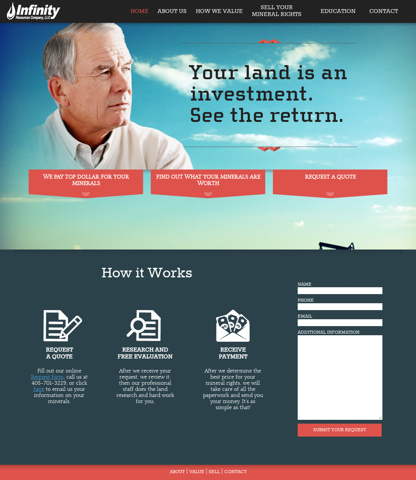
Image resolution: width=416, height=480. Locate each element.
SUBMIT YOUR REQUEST (339, 430)
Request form (47, 377)
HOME (139, 11)
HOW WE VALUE (219, 11)
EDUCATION (338, 11)
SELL (214, 472)
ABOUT (177, 472)
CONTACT (383, 11)
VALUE (196, 472)
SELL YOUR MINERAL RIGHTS (277, 8)
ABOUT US (172, 11)
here (39, 389)
